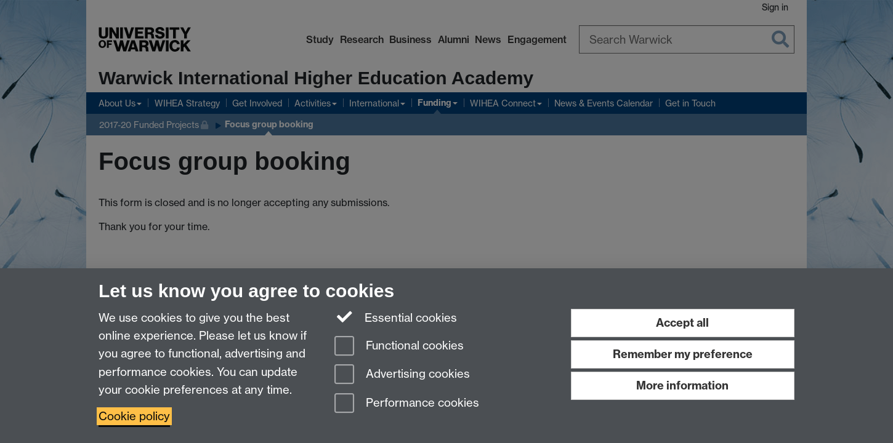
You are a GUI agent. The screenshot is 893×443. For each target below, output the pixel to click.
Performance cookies (406, 404)
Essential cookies (395, 317)
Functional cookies (399, 346)
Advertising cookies (402, 375)
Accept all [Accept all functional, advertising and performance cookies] (682, 323)
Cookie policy (134, 416)
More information (682, 385)
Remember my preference (683, 354)
